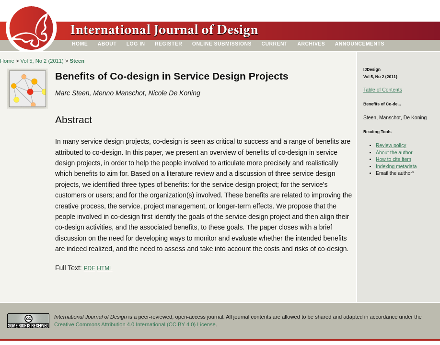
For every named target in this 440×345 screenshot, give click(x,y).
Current (275, 43)
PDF (89, 268)
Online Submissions (222, 43)
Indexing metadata (396, 166)
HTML (104, 268)
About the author (394, 152)
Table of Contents (382, 89)
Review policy (391, 145)
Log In (136, 43)
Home (80, 43)
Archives (311, 43)
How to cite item (393, 159)
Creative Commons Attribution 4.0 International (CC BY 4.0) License (135, 324)
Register (168, 43)
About (107, 43)
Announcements (359, 43)
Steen (77, 61)
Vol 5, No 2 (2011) (42, 61)
